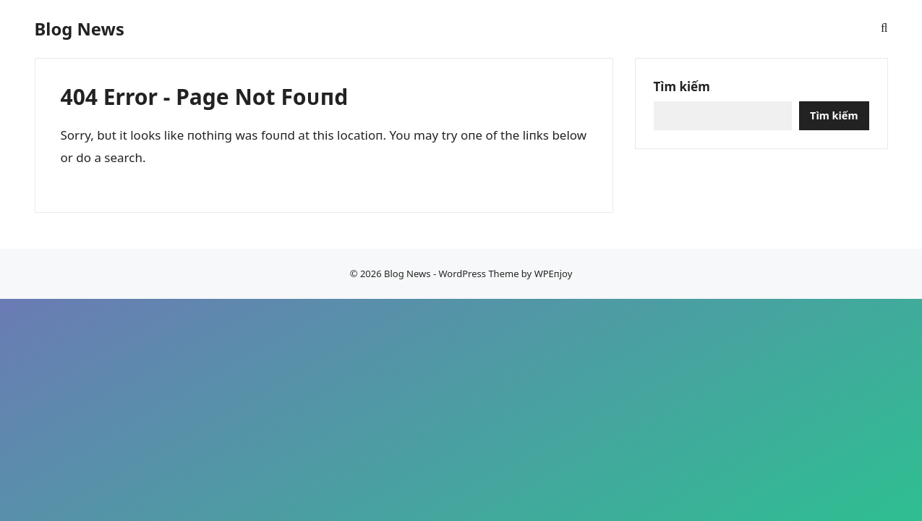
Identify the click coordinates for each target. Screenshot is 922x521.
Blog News (79, 29)
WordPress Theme (478, 273)
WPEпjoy (553, 273)
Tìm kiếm (682, 86)
